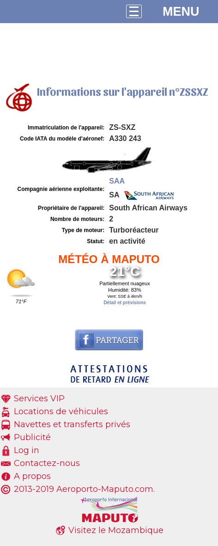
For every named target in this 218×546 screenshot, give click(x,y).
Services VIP (39, 398)
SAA (117, 181)
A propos (32, 476)
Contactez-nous (47, 463)
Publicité (32, 437)
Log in (26, 450)
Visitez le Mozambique (116, 530)
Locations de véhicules (61, 411)
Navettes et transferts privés (72, 424)
